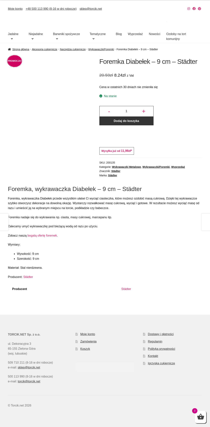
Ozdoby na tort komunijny (176, 36)
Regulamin (155, 341)
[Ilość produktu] (126, 111)
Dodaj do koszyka (126, 121)
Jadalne (13, 34)
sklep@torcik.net (91, 8)
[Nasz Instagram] (188, 8)
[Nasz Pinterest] (199, 8)
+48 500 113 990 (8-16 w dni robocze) (51, 8)
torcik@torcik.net (29, 381)
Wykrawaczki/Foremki (101, 49)
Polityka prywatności (161, 348)
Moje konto (15, 8)
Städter (115, 171)
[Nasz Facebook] (194, 8)
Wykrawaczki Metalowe (126, 166)
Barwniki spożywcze (66, 34)
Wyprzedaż (135, 34)
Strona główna (20, 49)
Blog (119, 34)
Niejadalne (36, 34)
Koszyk (85, 348)
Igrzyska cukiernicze (161, 363)
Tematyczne (98, 34)
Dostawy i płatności (161, 334)
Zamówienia (88, 341)
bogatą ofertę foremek (42, 235)
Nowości (154, 34)
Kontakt (153, 356)
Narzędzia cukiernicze (73, 49)
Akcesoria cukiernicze (44, 49)
